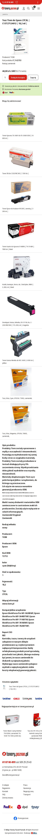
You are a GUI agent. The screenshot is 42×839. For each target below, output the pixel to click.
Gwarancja (27, 788)
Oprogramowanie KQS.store (14, 833)
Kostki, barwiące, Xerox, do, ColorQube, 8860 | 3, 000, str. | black (17, 285)
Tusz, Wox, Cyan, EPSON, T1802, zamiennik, (17, 398)
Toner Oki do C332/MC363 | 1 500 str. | (15, 173)
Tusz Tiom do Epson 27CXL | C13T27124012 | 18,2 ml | (24, 687)
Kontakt (5, 791)
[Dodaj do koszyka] (18, 77)
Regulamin (6, 788)
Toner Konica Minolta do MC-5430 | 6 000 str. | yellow (18, 361)
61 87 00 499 (8, 2)
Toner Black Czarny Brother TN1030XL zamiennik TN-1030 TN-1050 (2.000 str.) (12, 733)
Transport (27, 794)
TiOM (12, 57)
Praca (25, 785)
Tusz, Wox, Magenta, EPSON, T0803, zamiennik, (14, 434)
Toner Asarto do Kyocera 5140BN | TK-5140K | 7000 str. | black (18, 247)
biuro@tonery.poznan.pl (10, 775)
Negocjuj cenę (28, 791)
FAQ (3, 794)
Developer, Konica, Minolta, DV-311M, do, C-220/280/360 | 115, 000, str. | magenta (17, 323)
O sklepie (5, 785)
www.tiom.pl (8, 603)
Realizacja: (30, 833)
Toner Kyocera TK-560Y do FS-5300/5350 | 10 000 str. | (17, 136)
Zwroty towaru (7, 797)
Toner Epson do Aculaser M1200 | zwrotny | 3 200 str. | (17, 209)
